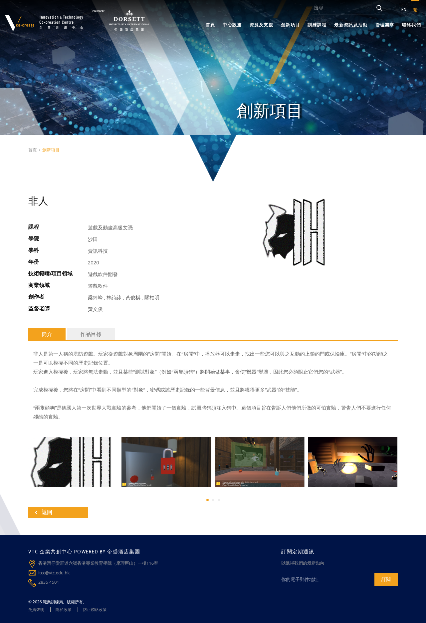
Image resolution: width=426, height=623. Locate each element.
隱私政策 (64, 609)
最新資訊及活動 (350, 24)
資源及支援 (262, 24)
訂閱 (386, 579)
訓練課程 (317, 24)
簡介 (47, 334)
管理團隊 (384, 24)
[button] (207, 499)
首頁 (210, 24)
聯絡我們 (411, 24)
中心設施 (232, 24)
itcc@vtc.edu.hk (54, 573)
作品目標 (91, 334)
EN (403, 10)
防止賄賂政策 (95, 609)
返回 (43, 512)
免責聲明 (36, 609)
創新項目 (290, 24)
